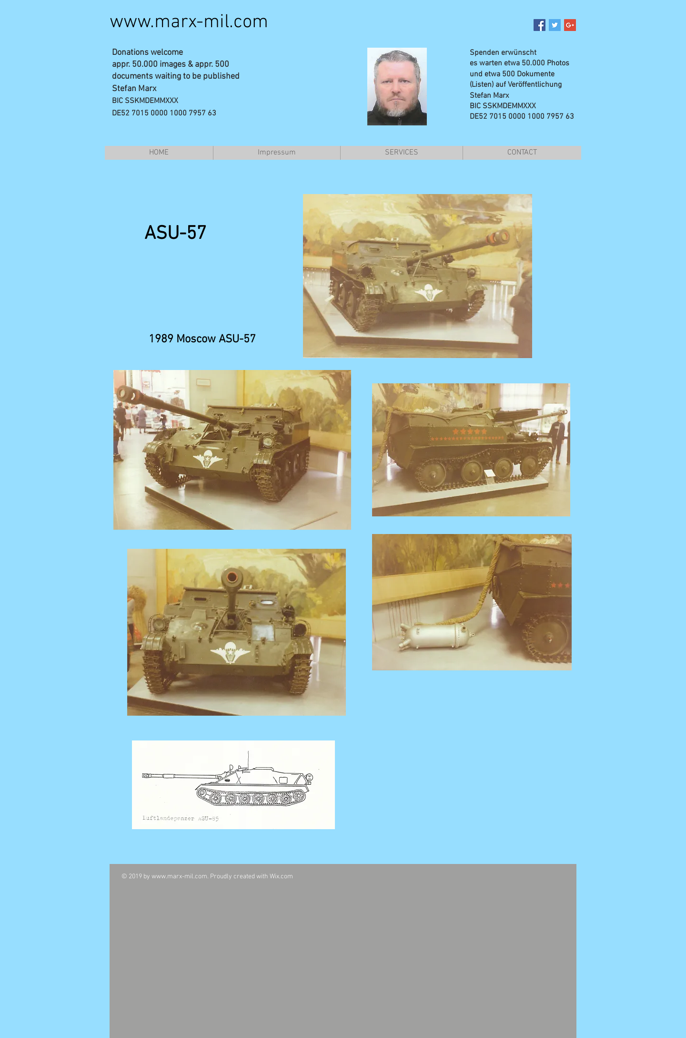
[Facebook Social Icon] (539, 25)
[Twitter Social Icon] (555, 25)
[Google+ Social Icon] (570, 25)
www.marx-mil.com (189, 22)
